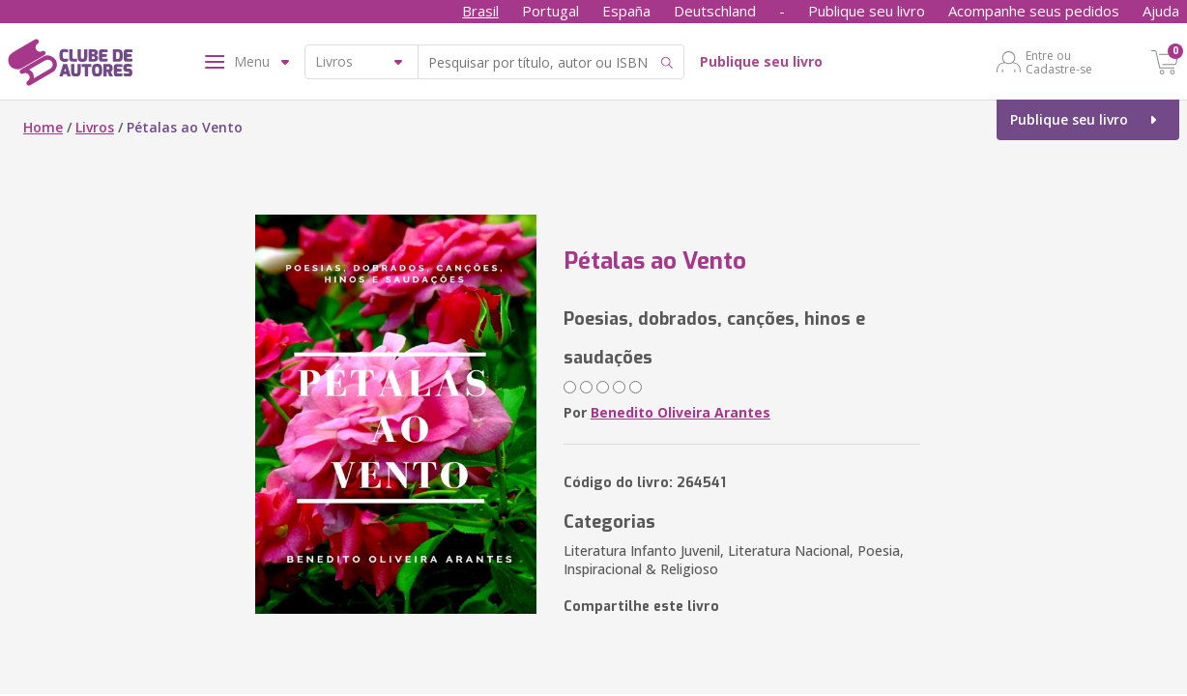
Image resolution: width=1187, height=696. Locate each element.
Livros (94, 127)
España (626, 10)
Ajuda (1161, 10)
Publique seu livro (866, 10)
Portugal (550, 10)
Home (43, 127)
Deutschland (715, 10)
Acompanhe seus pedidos (1033, 10)
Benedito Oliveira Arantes (680, 412)
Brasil (480, 10)
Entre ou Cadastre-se (1059, 61)
